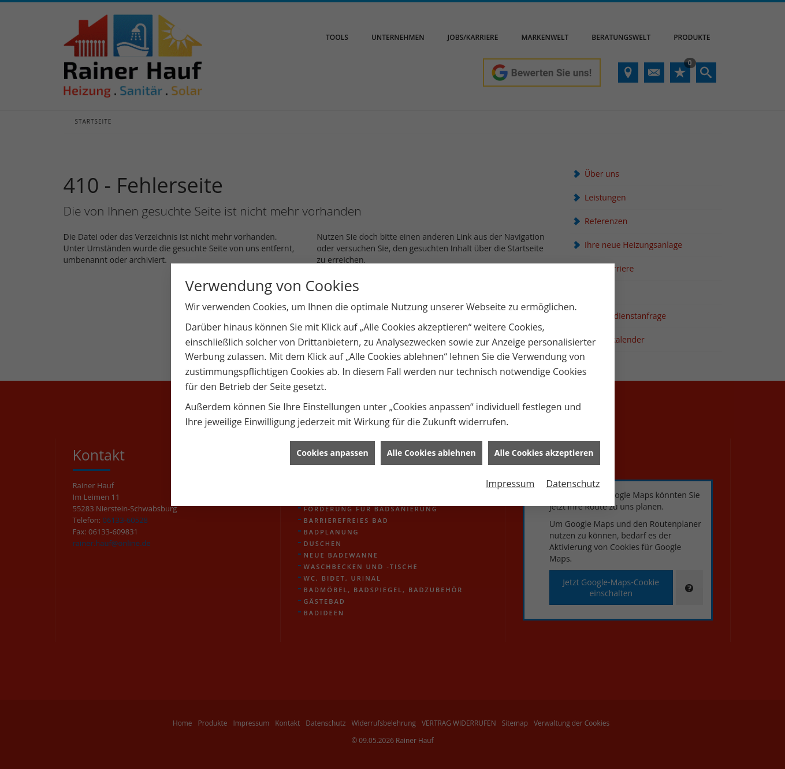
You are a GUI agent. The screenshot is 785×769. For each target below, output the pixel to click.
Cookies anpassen (332, 445)
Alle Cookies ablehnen (431, 445)
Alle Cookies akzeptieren (544, 445)
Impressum (510, 476)
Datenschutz (573, 476)
